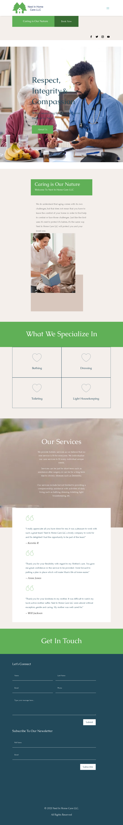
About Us (42, 129)
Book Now (66, 21)
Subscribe (88, 766)
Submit (89, 722)
